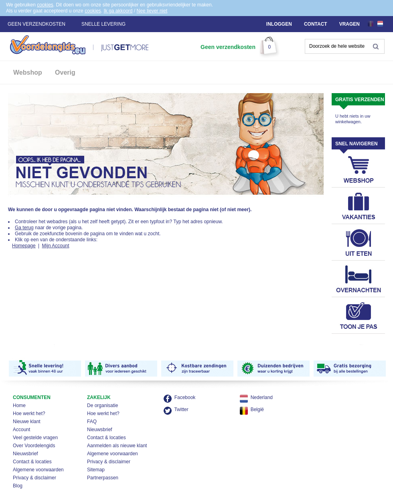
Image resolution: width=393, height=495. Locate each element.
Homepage (24, 246)
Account (21, 429)
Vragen (349, 24)
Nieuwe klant (27, 421)
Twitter (181, 409)
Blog (17, 486)
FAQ (92, 421)
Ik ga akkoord (117, 11)
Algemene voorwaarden (38, 470)
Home (19, 405)
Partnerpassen (102, 478)
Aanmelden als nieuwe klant (117, 445)
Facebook (185, 397)
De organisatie (102, 405)
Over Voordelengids (34, 445)
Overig (65, 72)
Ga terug (24, 227)
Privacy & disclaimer (34, 478)
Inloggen (279, 24)
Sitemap (96, 470)
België (257, 409)
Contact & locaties (32, 461)
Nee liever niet (152, 11)
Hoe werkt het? (29, 413)
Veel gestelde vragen (35, 437)
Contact (315, 24)
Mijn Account (55, 246)
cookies (45, 5)
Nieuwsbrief (25, 453)
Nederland (262, 397)
